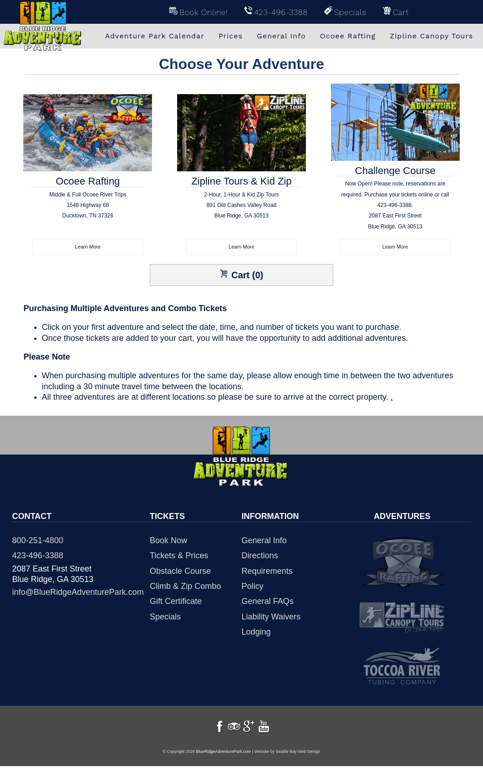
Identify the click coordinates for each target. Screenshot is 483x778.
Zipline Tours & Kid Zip (241, 207)
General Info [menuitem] (281, 36)
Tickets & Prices (179, 556)
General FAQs (268, 602)
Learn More (87, 247)
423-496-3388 (37, 556)
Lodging (256, 632)
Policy (252, 587)
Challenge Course (395, 202)
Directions (260, 556)
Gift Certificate (176, 602)
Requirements (267, 572)
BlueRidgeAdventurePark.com (223, 763)
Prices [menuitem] (230, 36)
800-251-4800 (37, 541)
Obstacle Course (180, 572)
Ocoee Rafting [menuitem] (348, 36)
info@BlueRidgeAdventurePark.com (77, 593)
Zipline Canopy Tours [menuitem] (431, 36)
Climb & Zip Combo (185, 587)
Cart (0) (241, 275)
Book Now (168, 541)
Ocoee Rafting (88, 207)
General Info (264, 541)
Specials (165, 617)
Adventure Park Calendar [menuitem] (155, 36)
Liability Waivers (271, 617)
